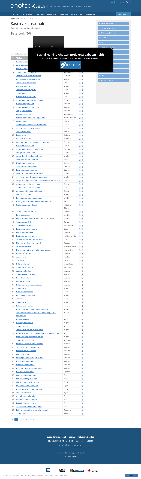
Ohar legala (72, 453)
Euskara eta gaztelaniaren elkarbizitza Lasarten (33, 250)
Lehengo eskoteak (23, 215)
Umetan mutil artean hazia (26, 97)
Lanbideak (21, 28)
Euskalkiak (52, 14)
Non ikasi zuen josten (24, 86)
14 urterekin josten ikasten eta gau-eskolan (32, 177)
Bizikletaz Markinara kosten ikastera (29, 344)
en (117, 2)
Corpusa (40, 14)
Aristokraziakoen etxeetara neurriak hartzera (32, 142)
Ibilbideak (64, 14)
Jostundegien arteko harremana (28, 184)
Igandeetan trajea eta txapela (27, 386)
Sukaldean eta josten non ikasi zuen (29, 337)
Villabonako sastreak (23, 246)
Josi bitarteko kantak (23, 132)
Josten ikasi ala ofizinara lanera (27, 107)
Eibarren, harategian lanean (26, 379)
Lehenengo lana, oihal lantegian (28, 65)
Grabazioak (28, 14)
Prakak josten (21, 135)
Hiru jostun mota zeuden (25, 146)
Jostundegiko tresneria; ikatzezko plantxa (31, 125)
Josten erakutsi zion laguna (26, 72)
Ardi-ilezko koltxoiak (23, 393)
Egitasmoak (124, 14)
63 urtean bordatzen (23, 139)
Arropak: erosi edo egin (24, 114)
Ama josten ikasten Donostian (27, 160)
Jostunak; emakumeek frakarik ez (28, 76)
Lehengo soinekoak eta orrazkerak (29, 368)
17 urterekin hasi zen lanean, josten (29, 347)
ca (121, 2)
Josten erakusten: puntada (26, 83)
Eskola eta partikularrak (25, 232)
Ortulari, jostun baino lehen (26, 396)
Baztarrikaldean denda (24, 292)
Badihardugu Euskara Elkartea (81, 436)
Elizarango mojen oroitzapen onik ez (29, 358)
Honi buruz (91, 14)
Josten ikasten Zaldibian (25, 267)
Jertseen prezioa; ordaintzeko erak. (29, 191)
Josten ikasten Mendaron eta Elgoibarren (31, 100)
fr (114, 2)
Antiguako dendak (22, 354)
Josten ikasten (21, 93)
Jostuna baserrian (22, 326)
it (123, 2)
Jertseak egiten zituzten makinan (28, 128)
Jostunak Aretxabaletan (24, 225)
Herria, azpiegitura (107, 23)
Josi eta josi (20, 260)
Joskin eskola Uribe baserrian (27, 167)
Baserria (103, 61)
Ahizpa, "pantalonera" (24, 111)
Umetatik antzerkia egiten (25, 361)
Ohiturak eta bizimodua (108, 33)
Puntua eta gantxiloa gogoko (26, 236)
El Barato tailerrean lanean (26, 351)
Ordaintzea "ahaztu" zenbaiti (26, 400)
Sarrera (16, 14)
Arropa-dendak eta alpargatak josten (29, 156)
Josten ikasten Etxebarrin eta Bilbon (29, 149)
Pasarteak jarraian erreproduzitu (25, 54)
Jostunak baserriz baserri (25, 274)
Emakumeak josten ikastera (26, 229)
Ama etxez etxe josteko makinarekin (29, 173)
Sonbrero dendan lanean (25, 365)
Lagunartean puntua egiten (26, 295)
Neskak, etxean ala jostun (25, 62)
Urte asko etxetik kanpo (25, 372)
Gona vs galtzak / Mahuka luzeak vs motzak (32, 309)
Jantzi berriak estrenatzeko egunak (29, 407)
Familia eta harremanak (108, 28)
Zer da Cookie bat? (60, 476)
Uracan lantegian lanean (25, 104)
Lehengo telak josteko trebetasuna (29, 198)
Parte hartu (60, 453)
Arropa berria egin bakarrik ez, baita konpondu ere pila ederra (38, 181)
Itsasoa (103, 71)
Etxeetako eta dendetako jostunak (28, 243)
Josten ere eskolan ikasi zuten (27, 211)
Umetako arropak (22, 319)
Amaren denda (21, 121)
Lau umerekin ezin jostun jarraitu (28, 79)
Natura (103, 66)
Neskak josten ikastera (24, 323)
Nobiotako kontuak (23, 264)
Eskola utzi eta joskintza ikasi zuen (29, 285)
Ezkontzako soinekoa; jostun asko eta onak (32, 410)
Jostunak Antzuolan (23, 271)
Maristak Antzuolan (23, 281)
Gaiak (26, 18)
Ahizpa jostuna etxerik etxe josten (28, 382)
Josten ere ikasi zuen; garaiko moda (29, 330)
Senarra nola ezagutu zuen (26, 375)
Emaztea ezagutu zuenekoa (26, 170)
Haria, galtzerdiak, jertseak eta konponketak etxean (35, 201)
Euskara (103, 38)
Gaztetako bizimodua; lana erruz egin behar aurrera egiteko (38, 333)
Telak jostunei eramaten (25, 340)
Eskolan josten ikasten (24, 306)
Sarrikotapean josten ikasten (26, 205)
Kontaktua (77, 445)
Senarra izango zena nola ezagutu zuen (31, 118)
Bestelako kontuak (107, 80)
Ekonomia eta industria (108, 47)
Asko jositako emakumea (25, 152)
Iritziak (103, 76)
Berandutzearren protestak (26, 403)
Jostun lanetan (21, 413)
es (112, 2)
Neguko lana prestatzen (25, 163)
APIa (66, 453)
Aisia (102, 42)
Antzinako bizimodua (24, 194)
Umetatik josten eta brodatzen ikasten (30, 389)
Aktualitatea (77, 14)
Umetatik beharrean (23, 253)
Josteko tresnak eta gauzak (26, 90)
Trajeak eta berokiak (23, 222)
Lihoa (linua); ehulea (23, 278)
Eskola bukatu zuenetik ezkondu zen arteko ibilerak (35, 218)
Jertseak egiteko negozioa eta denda (29, 239)
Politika (103, 57)
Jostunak (19, 299)
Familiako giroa (21, 69)
